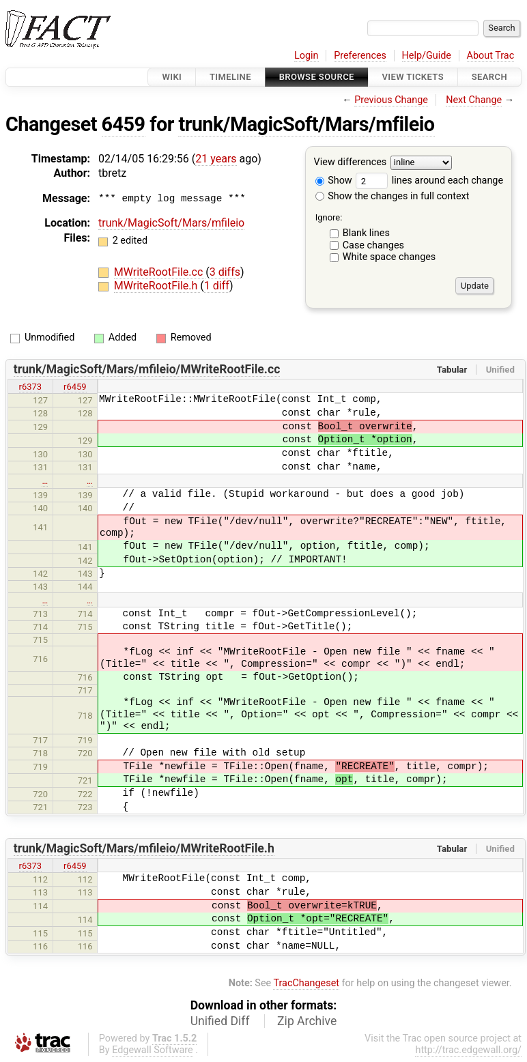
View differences (350, 163)
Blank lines (366, 233)
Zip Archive (307, 1021)
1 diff (216, 285)
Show (333, 180)
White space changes (389, 257)
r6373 (30, 387)
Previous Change (391, 100)
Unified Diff (220, 1021)
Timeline (230, 77)
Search (489, 77)
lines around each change (429, 180)
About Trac (491, 55)
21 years (215, 158)
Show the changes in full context (392, 196)
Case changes (373, 245)
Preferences (360, 55)
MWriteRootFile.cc (159, 272)
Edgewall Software (152, 1050)
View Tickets (413, 77)
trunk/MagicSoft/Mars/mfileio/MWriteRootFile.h (144, 848)
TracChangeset (306, 983)
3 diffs (225, 272)
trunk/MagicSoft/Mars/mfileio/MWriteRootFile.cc (147, 369)
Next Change (474, 100)
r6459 (75, 387)
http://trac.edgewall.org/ (468, 1050)
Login (306, 55)
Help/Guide (426, 55)
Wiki (172, 77)
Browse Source (316, 77)
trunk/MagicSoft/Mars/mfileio (306, 124)
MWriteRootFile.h (157, 285)
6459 (123, 124)
